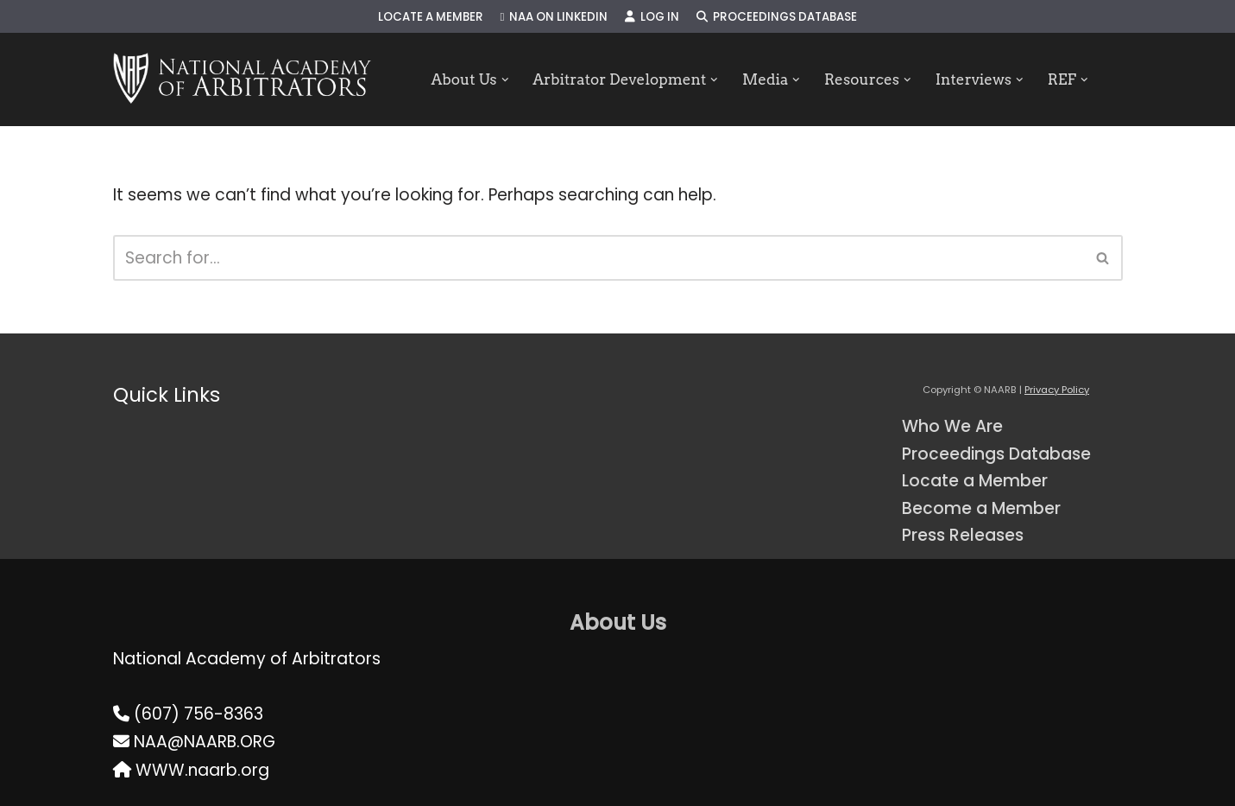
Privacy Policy (1056, 390)
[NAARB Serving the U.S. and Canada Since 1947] (242, 79)
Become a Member (981, 508)
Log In (652, 17)
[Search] (598, 258)
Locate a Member (430, 17)
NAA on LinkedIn (554, 17)
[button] (505, 80)
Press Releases (963, 535)
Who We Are (952, 426)
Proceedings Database (776, 17)
